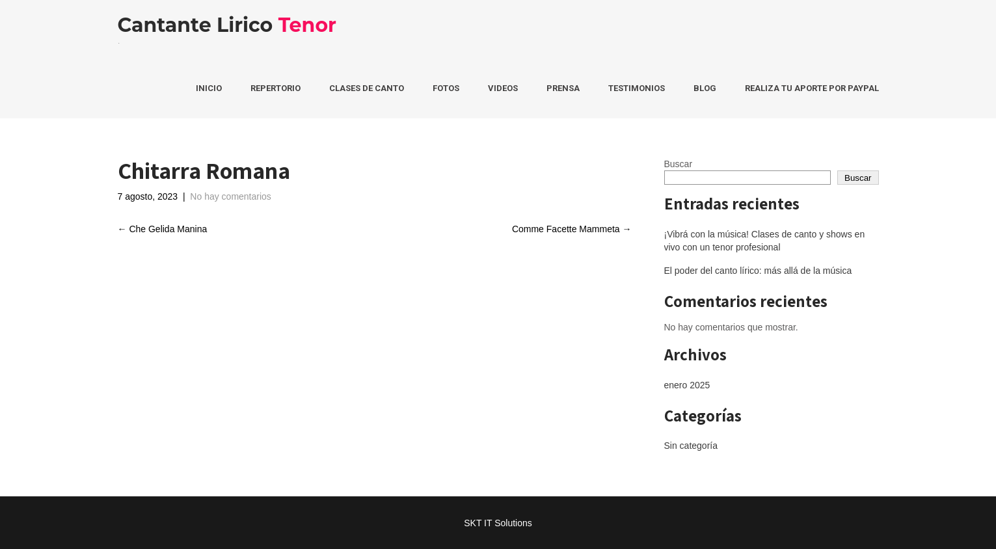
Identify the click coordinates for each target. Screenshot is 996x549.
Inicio (209, 88)
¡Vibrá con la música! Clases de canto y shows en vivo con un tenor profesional (764, 240)
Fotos (446, 88)
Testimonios (636, 88)
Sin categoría (691, 445)
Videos (503, 88)
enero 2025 (687, 385)
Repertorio (275, 88)
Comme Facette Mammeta (572, 229)
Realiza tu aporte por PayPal (812, 88)
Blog (704, 88)
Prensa (563, 88)
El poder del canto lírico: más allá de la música (758, 270)
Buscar (678, 164)
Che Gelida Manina (163, 229)
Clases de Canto (366, 88)
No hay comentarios (230, 196)
